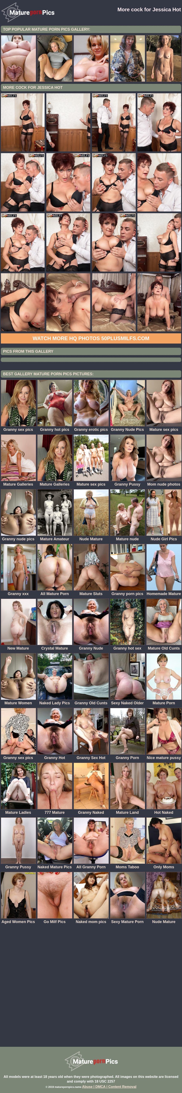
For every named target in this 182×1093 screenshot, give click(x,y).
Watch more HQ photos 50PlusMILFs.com (91, 338)
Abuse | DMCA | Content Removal (109, 1087)
